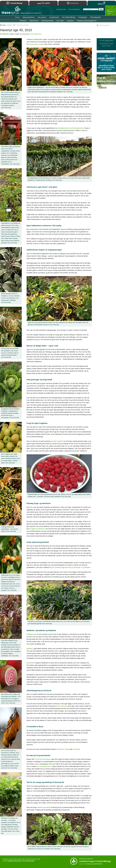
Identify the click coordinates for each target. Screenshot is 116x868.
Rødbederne (31, 634)
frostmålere (76, 749)
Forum (17, 17)
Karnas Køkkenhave (35, 34)
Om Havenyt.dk (61, 9)
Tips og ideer (42, 17)
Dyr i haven (60, 21)
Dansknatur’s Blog (63, 749)
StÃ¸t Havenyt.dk (110, 10)
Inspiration (70, 21)
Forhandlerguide (95, 17)
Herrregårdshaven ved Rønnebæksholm (70, 128)
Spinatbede (30, 663)
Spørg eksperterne (29, 17)
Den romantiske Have (44, 766)
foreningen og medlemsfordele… (94, 863)
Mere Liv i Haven (43, 3)
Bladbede (30, 648)
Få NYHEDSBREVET (74, 9)
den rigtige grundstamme (37, 529)
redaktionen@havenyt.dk (14, 861)
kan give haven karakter (36, 44)
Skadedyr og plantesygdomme (86, 21)
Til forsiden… (10, 11)
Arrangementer (54, 17)
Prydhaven (23, 21)
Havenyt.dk (101, 3)
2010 (14, 25)
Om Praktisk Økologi (68, 17)
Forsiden (9, 25)
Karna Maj (5, 34)
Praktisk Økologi (14, 3)
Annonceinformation (28, 861)
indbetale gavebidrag (43, 807)
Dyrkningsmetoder (47, 21)
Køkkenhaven (34, 21)
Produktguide (82, 17)
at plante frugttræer (57, 441)
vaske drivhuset (62, 706)
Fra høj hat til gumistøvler (43, 759)
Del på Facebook (104, 25)
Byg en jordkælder (56, 567)
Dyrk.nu (72, 3)
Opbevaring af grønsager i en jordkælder (77, 567)
